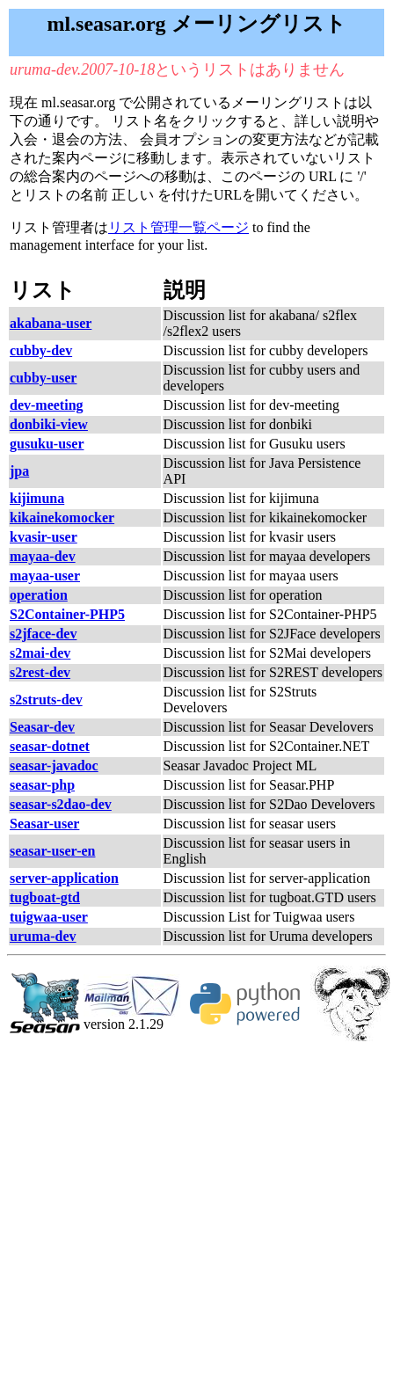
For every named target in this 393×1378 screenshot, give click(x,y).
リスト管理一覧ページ (178, 227)
